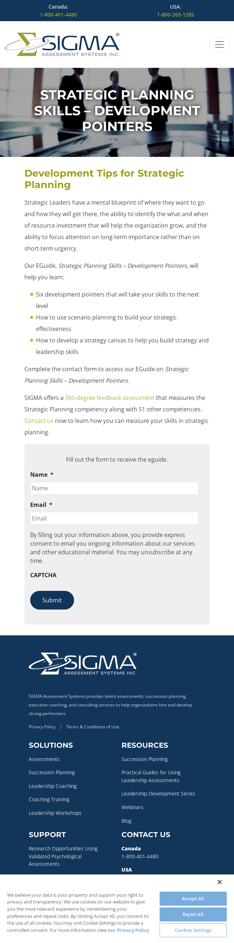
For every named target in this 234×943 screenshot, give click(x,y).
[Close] (219, 882)
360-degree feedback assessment (110, 398)
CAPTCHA (43, 575)
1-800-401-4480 (58, 14)
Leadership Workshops (55, 812)
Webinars (132, 807)
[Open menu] (220, 44)
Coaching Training (49, 799)
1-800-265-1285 (175, 14)
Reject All (193, 914)
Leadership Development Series (158, 793)
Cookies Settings (193, 930)
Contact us (39, 421)
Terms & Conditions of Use (92, 727)
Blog (126, 820)
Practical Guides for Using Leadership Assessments (150, 776)
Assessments (44, 759)
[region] (117, 908)
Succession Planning (52, 772)
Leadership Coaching (53, 786)
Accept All (193, 898)
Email (41, 505)
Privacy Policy (42, 727)
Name (42, 474)
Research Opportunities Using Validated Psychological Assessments (63, 856)
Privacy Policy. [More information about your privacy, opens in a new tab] (133, 930)
